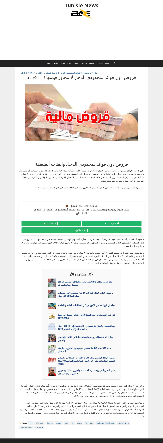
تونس (66, 423)
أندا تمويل (50, 423)
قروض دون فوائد (26, 427)
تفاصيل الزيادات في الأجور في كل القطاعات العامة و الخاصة (86, 305)
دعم (73, 423)
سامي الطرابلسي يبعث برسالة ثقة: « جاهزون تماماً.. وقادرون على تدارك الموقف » (87, 372)
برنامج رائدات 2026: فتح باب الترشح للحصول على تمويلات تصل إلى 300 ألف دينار (85, 294)
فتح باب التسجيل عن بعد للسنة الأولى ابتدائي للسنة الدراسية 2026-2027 (86, 316)
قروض (79, 423)
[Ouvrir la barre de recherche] (114, 63)
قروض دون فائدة (123, 423)
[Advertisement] (81, 40)
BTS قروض (39, 423)
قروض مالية (39, 427)
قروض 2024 (89, 423)
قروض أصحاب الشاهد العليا (106, 423)
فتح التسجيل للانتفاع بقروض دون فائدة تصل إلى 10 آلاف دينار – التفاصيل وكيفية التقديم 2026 (86, 327)
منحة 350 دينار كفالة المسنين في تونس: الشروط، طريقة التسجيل (84, 350)
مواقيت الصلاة (104, 63)
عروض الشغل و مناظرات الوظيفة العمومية (62, 63)
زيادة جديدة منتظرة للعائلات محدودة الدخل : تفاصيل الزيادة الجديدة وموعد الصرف (85, 283)
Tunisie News (81, 5)
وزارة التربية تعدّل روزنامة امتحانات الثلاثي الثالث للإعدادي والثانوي (85, 338)
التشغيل (58, 423)
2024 (30, 423)
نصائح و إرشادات (88, 63)
